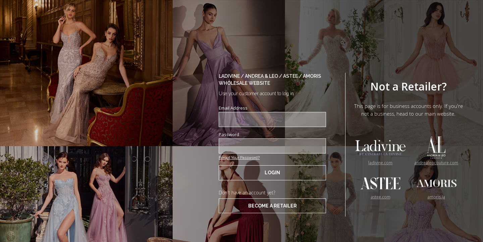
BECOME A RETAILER (272, 205)
